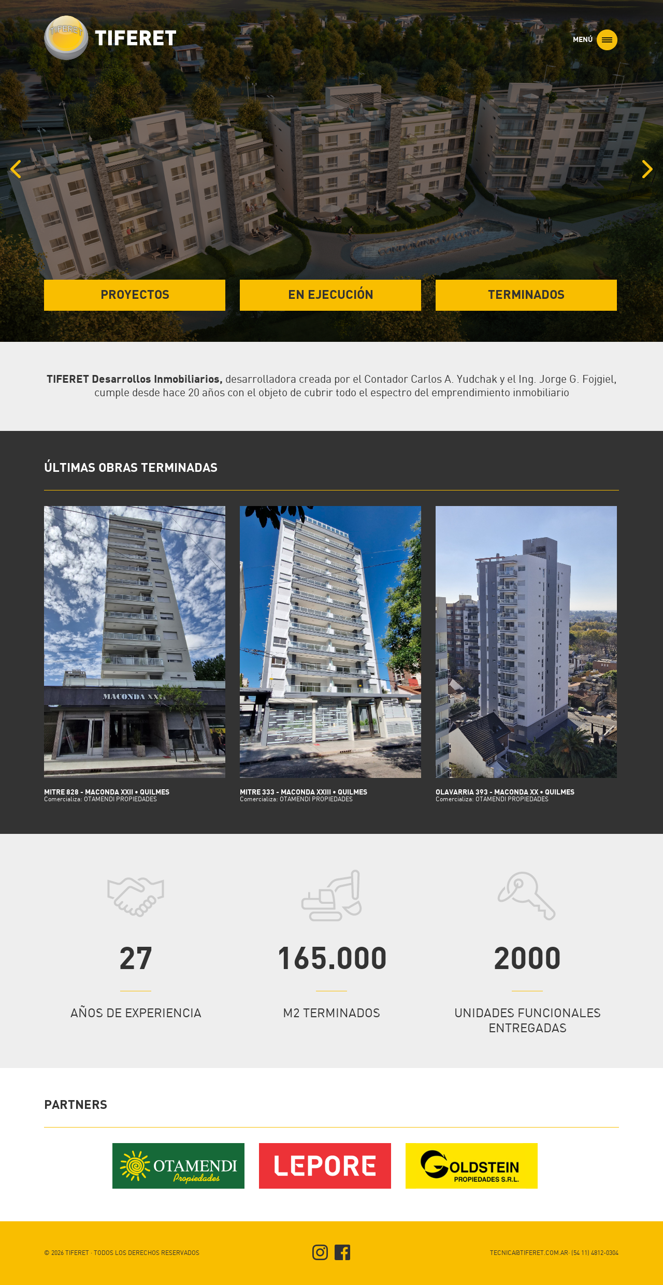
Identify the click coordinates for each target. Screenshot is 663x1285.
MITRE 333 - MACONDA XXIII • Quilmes (330, 795)
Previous (14, 157)
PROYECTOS (134, 294)
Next (655, 157)
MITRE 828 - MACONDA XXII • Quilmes (134, 795)
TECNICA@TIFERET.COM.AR (529, 1253)
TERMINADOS (526, 294)
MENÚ (595, 40)
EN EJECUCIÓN (330, 294)
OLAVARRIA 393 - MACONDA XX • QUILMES (526, 795)
